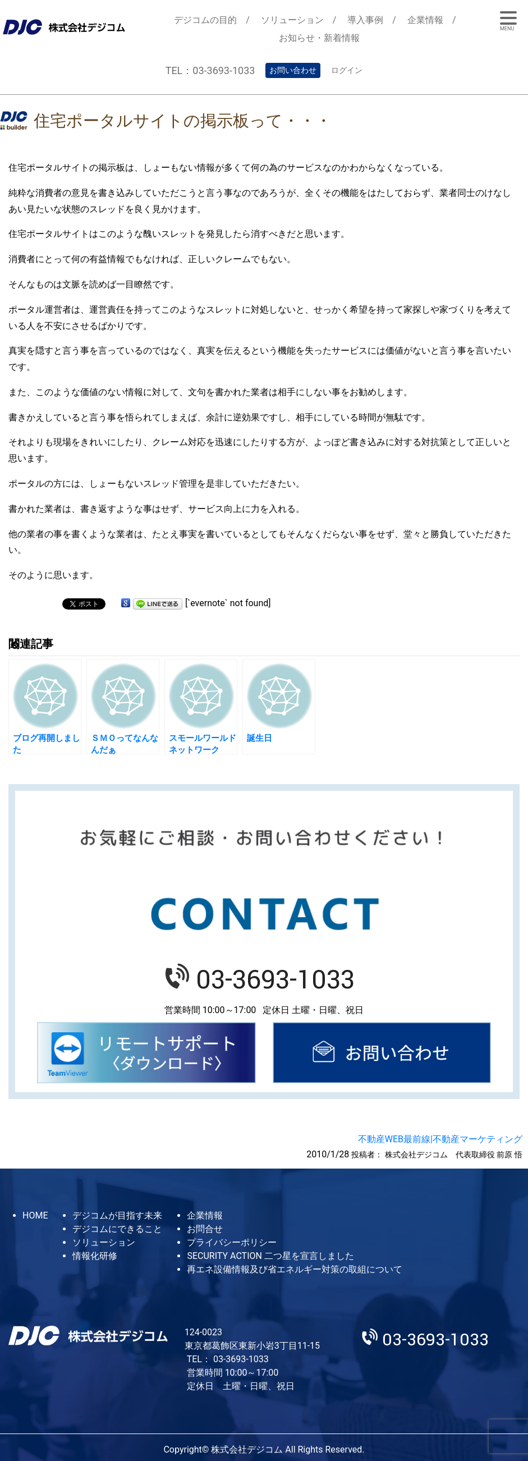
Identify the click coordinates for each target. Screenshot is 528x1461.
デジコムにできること (117, 1229)
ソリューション (292, 20)
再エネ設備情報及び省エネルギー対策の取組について (294, 1269)
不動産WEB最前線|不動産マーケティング (440, 1139)
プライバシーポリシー (232, 1242)
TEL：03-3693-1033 (210, 70)
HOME (35, 1215)
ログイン (346, 70)
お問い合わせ (292, 70)
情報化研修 (94, 1256)
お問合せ (205, 1229)
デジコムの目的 (205, 20)
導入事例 (365, 20)
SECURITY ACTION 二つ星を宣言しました (270, 1256)
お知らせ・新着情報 (319, 38)
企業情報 (425, 20)
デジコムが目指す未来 (117, 1215)
